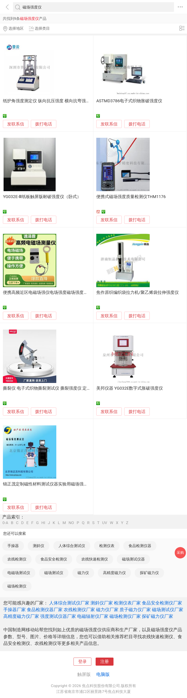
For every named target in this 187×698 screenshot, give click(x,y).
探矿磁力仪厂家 (157, 616)
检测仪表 (106, 545)
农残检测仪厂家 (79, 609)
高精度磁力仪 (114, 573)
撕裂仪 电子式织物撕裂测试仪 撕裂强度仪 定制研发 (51, 388)
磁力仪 (83, 573)
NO (71, 523)
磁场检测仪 (16, 586)
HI (43, 523)
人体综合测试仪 (72, 545)
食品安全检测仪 (53, 559)
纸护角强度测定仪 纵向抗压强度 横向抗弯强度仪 (48, 100)
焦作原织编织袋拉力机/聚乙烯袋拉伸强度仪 (137, 292)
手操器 (13, 545)
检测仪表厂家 (127, 603)
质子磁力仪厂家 (135, 609)
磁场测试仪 (53, 573)
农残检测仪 (16, 559)
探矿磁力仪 (149, 573)
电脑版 (103, 674)
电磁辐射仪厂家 (92, 616)
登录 (82, 661)
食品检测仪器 (139, 545)
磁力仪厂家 (107, 609)
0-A (5, 523)
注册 (104, 661)
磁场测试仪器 (133, 559)
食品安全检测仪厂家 (162, 603)
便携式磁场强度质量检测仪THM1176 (131, 196)
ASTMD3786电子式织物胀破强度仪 (129, 100)
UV (104, 523)
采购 (180, 552)
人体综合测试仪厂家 (69, 603)
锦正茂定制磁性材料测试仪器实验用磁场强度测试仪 (52, 484)
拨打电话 (43, 124)
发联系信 (15, 124)
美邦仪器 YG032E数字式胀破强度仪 (129, 388)
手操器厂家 (14, 609)
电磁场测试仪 (18, 573)
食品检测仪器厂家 (45, 609)
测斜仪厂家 (101, 603)
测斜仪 (38, 545)
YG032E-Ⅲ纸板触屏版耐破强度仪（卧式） (42, 196)
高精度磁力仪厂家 (21, 616)
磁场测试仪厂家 (167, 609)
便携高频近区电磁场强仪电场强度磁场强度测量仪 (49, 292)
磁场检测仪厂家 (125, 616)
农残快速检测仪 (94, 559)
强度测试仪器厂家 (58, 616)
